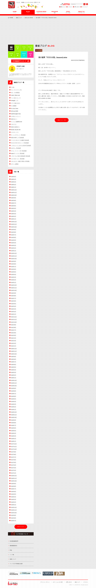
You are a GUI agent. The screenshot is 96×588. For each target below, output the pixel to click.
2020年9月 (13, 356)
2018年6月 (13, 428)
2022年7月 (13, 298)
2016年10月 (14, 481)
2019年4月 (13, 401)
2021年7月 (13, 330)
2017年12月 (14, 443)
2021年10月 (14, 322)
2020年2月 (13, 375)
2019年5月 (13, 398)
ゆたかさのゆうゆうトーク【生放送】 (20, 142)
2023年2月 (13, 279)
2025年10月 (14, 195)
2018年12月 (14, 412)
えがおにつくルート (16, 116)
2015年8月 (13, 518)
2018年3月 (13, 436)
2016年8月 (13, 486)
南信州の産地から (15, 127)
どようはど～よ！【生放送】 (18, 158)
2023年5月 (13, 271)
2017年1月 (13, 473)
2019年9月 (13, 388)
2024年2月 (13, 248)
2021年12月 (14, 316)
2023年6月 (13, 269)
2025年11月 (14, 192)
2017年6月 (13, 459)
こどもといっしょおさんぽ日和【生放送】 (21, 145)
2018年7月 (13, 425)
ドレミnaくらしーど (16, 97)
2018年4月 (13, 433)
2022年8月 (13, 295)
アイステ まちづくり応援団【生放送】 (20, 140)
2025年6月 (13, 205)
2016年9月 (13, 483)
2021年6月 (13, 332)
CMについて (63, 6)
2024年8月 (13, 232)
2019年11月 (14, 383)
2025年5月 (13, 208)
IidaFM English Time (16, 113)
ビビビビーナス (14, 132)
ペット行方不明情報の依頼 (16, 563)
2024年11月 (14, 224)
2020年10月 (14, 354)
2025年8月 (13, 200)
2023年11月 (14, 256)
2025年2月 (13, 216)
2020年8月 (13, 359)
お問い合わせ (77, 6)
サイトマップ (84, 6)
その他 (12, 87)
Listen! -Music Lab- (15, 95)
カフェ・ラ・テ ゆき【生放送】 (19, 150)
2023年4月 (13, 274)
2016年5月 (13, 494)
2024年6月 (13, 237)
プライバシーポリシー (45, 582)
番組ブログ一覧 (62, 120)
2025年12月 (14, 189)
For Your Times (14, 108)
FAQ (11, 550)
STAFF (68, 12)
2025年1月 (13, 219)
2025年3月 (13, 213)
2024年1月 (13, 250)
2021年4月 (13, 338)
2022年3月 (13, 309)
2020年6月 (13, 364)
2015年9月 (13, 515)
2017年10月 (14, 449)
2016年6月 (13, 491)
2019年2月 (13, 406)
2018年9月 (13, 420)
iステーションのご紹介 (58, 582)
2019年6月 (13, 396)
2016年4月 (13, 496)
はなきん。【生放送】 (16, 148)
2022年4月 (13, 306)
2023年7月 (13, 266)
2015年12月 (14, 507)
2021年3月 (13, 340)
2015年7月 (13, 520)
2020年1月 (13, 377)
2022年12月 (14, 285)
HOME (14, 12)
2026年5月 (13, 176)
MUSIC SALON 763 (15, 129)
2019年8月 (13, 391)
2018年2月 (13, 438)
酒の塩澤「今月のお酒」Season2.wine (52, 57)
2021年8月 (13, 327)
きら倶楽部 (13, 105)
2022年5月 (13, 303)
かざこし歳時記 (14, 164)
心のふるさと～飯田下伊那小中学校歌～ (20, 161)
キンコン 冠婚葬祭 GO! (16, 121)
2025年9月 (13, 197)
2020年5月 (13, 367)
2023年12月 (14, 253)
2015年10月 (14, 512)
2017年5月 (13, 462)
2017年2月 (13, 470)
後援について (13, 559)
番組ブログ (19, 17)
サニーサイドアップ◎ (16, 90)
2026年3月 (13, 181)
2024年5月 (13, 240)
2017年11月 (14, 446)
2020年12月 (14, 348)
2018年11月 (14, 414)
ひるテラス (13, 124)
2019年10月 (14, 385)
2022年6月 (13, 301)
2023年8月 (13, 264)
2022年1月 (13, 314)
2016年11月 (14, 478)
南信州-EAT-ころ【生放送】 (17, 137)
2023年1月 (13, 282)
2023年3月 (13, 277)
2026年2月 (13, 184)
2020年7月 (13, 361)
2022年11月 (14, 287)
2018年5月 (13, 430)
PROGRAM (54, 12)
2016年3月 (13, 499)
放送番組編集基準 (14, 541)
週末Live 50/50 (29, 17)
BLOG (28, 12)
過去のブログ (20, 526)
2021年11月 (14, 319)
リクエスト (70, 6)
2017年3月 (13, 467)
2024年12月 (14, 221)
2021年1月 (13, 346)
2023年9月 (13, 261)
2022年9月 (13, 293)
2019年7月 (13, 393)
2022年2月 (13, 311)
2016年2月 (13, 502)
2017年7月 (13, 457)
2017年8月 (13, 454)
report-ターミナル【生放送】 (18, 153)
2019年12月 (14, 380)
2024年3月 (13, 245)
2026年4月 (13, 179)
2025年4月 (13, 211)
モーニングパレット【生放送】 (18, 135)
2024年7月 (13, 234)
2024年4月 (13, 242)
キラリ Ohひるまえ (15, 103)
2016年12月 (14, 475)
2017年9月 (13, 451)
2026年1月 (13, 187)
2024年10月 (14, 227)
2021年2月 (13, 343)
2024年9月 (13, 229)
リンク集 (12, 554)
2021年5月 (13, 335)
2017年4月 (13, 465)
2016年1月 (13, 504)
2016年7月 (13, 489)
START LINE (21, 66)
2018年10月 (14, 417)
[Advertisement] (48, 31)
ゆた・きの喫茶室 (15, 92)
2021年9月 (13, 324)
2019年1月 (13, 409)
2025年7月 (13, 203)
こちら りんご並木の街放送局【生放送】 (20, 156)
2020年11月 (14, 351)
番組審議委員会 (13, 545)
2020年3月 (13, 372)
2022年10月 (14, 290)
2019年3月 (13, 404)
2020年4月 (13, 369)
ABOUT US (81, 12)
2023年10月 (14, 258)
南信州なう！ (14, 119)
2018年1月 (13, 441)
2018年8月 (13, 422)
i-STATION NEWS (41, 12)
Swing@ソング (14, 100)
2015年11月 (14, 510)
